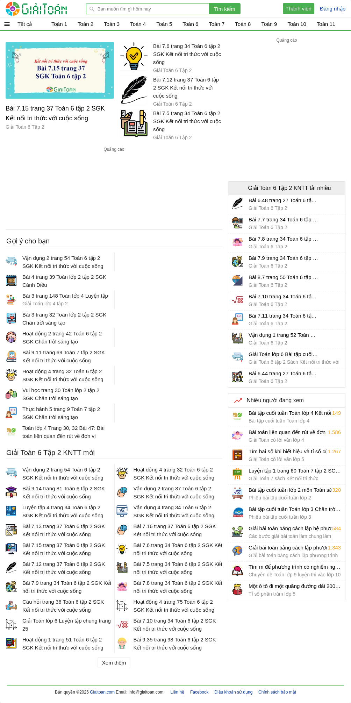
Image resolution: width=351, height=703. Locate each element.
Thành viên (298, 9)
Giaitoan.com (103, 692)
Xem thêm (114, 663)
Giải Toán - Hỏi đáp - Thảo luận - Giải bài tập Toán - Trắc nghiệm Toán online (49, 9)
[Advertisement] (114, 188)
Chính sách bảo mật (277, 692)
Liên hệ (178, 692)
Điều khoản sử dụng (233, 692)
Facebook (199, 692)
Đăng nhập (332, 9)
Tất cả (24, 24)
